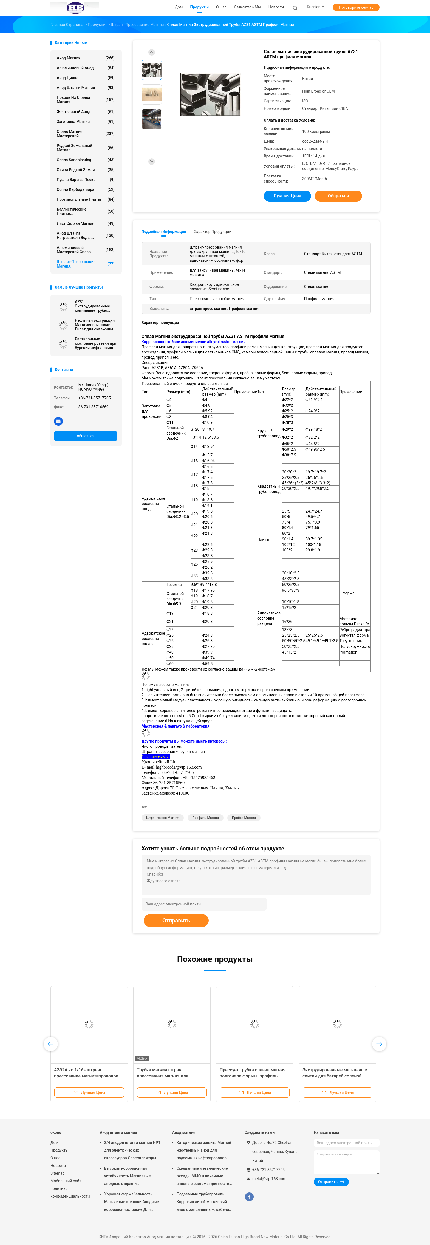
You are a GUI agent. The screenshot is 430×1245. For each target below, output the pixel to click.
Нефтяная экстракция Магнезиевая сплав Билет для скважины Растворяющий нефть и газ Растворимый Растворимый (95, 324)
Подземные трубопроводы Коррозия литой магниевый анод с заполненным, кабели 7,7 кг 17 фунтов (203, 1202)
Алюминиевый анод (86, 68)
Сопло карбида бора (86, 189)
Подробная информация (164, 231)
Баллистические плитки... (86, 211)
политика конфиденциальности (69, 1192)
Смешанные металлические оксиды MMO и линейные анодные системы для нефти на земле (203, 1177)
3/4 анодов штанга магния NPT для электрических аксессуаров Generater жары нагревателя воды (132, 1151)
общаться (85, 436)
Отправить (176, 920)
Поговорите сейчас (356, 7)
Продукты (59, 1150)
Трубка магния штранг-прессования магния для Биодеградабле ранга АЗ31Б (166, 1076)
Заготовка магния (86, 121)
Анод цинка (86, 77)
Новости (58, 1165)
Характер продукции (212, 231)
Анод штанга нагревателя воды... (86, 235)
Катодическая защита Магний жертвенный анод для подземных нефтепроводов (204, 1150)
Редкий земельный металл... (86, 147)
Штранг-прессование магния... (86, 264)
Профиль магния (205, 818)
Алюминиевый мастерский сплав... (86, 249)
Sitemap (57, 1173)
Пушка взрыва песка (86, 179)
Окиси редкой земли (86, 169)
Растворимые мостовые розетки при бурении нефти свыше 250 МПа (95, 343)
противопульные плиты (86, 199)
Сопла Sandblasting (86, 160)
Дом (54, 1142)
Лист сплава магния (86, 223)
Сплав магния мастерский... (86, 133)
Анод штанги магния (86, 87)
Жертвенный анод (86, 111)
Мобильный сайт (65, 1181)
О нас (55, 1158)
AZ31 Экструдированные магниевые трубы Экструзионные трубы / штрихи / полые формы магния (95, 306)
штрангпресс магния (162, 818)
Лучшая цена (287, 196)
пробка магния (244, 818)
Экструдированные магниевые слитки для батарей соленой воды (334, 1076)
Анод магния (86, 58)
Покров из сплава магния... (86, 99)
